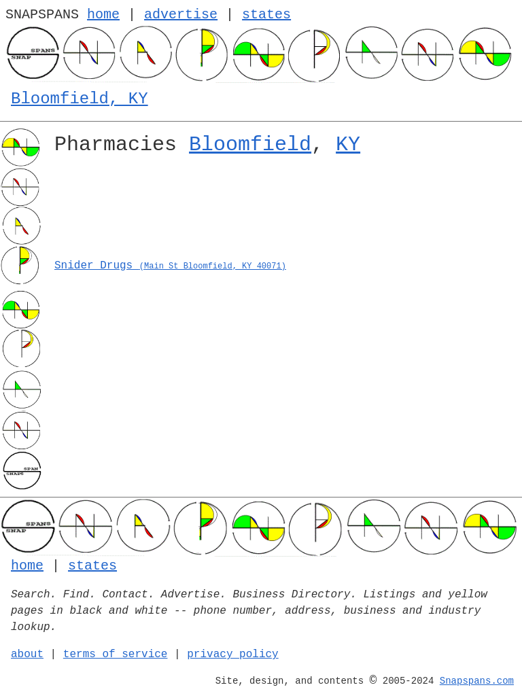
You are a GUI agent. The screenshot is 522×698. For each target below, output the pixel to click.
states (266, 14)
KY (348, 144)
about (27, 654)
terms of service (115, 654)
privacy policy (232, 654)
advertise (181, 14)
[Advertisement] (282, 211)
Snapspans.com (477, 681)
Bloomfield (250, 144)
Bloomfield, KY (79, 99)
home (103, 14)
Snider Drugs (170, 266)
